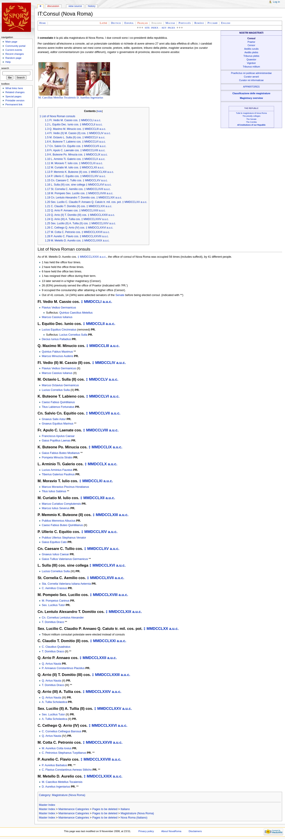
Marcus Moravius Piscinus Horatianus (65, 486)
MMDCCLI (93, 302)
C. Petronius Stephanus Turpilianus (64, 752)
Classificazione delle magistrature (251, 93)
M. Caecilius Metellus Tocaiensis (57, 97)
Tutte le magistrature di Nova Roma (251, 113)
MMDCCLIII (99, 346)
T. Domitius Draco (53, 622)
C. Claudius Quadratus (56, 646)
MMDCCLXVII (102, 578)
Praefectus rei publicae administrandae (251, 73)
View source (75, 6)
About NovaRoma (171, 831)
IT (40, 6)
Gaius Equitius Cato (54, 542)
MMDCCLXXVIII (97, 759)
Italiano (125, 809)
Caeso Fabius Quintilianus (58, 402)
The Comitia (251, 122)
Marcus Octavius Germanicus (60, 385)
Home (42, 22)
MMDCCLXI (92, 481)
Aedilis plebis (251, 52)
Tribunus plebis (251, 56)
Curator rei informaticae (251, 80)
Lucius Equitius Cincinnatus (59, 329)
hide (99, 111)
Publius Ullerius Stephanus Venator (64, 537)
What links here (14, 88)
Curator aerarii (251, 76)
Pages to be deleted (104, 809)
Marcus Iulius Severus (56, 508)
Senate (119, 295)
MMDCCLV (98, 379)
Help (8, 62)
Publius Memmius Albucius (58, 520)
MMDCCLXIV (95, 532)
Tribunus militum (251, 66)
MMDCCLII (95, 324)
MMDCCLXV (98, 549)
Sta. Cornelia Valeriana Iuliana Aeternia (66, 583)
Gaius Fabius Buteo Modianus (61, 453)
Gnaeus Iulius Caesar (55, 554)
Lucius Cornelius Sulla (73, 334)
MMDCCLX (97, 464)
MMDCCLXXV (109, 708)
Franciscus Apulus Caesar (58, 436)
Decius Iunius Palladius (56, 339)
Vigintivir (251, 63)
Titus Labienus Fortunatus (58, 406)
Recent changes (14, 54)
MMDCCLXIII (107, 515)
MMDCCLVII (99, 413)
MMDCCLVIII (97, 430)
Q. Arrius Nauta (51, 663)
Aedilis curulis (251, 48)
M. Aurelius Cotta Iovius (56, 748)
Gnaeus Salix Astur (54, 419)
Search (5, 68)
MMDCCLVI (99, 396)
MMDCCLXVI (103, 565)
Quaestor (251, 59)
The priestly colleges (251, 116)
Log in (276, 1)
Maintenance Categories (73, 809)
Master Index (47, 804)
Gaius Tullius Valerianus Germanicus (65, 559)
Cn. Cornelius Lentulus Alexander (63, 617)
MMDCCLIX (102, 447)
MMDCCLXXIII (107, 675)
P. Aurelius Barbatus (54, 765)
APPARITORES (251, 86)
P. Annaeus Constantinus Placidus (63, 668)
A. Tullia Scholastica (54, 702)
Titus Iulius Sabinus (54, 491)
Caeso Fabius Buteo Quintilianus (62, 525)
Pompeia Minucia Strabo (57, 457)
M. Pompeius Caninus (55, 600)
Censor (251, 45)
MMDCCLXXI (104, 641)
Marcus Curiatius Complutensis (61, 503)
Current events (13, 50)
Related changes (14, 92)
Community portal (15, 46)
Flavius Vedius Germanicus (59, 307)
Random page (13, 58)
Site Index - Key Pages (160, 28)
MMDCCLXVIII (105, 595)
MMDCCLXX (157, 629)
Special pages (13, 96)
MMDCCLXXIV (98, 692)
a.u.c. (103, 256)
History (92, 6)
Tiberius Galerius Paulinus (58, 474)
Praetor (251, 42)
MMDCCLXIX (120, 612)
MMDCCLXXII (94, 658)
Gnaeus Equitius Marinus (57, 423)
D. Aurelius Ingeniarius (90, 97)
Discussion (53, 6)
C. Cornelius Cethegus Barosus (61, 731)
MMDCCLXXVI (104, 725)
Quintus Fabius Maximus (57, 351)
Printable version (14, 100)
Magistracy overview (251, 98)
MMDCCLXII (93, 498)
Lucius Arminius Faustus (57, 470)
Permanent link (13, 104)
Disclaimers (195, 831)
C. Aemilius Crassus (54, 588)
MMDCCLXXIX (89, 256)
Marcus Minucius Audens (57, 356)
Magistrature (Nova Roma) (68, 795)
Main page (11, 41)
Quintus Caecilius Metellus (76, 312)
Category (44, 795)
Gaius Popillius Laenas (56, 440)
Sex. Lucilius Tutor (53, 605)
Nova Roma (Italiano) (134, 817)
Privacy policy (146, 831)
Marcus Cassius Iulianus (57, 317)
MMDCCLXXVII (99, 742)
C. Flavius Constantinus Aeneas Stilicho (67, 769)
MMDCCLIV (105, 363)
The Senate (251, 119)
